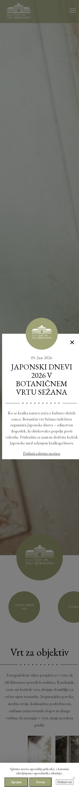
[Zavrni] (74, 778)
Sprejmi (16, 782)
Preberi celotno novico (41, 453)
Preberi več (65, 782)
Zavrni (40, 782)
